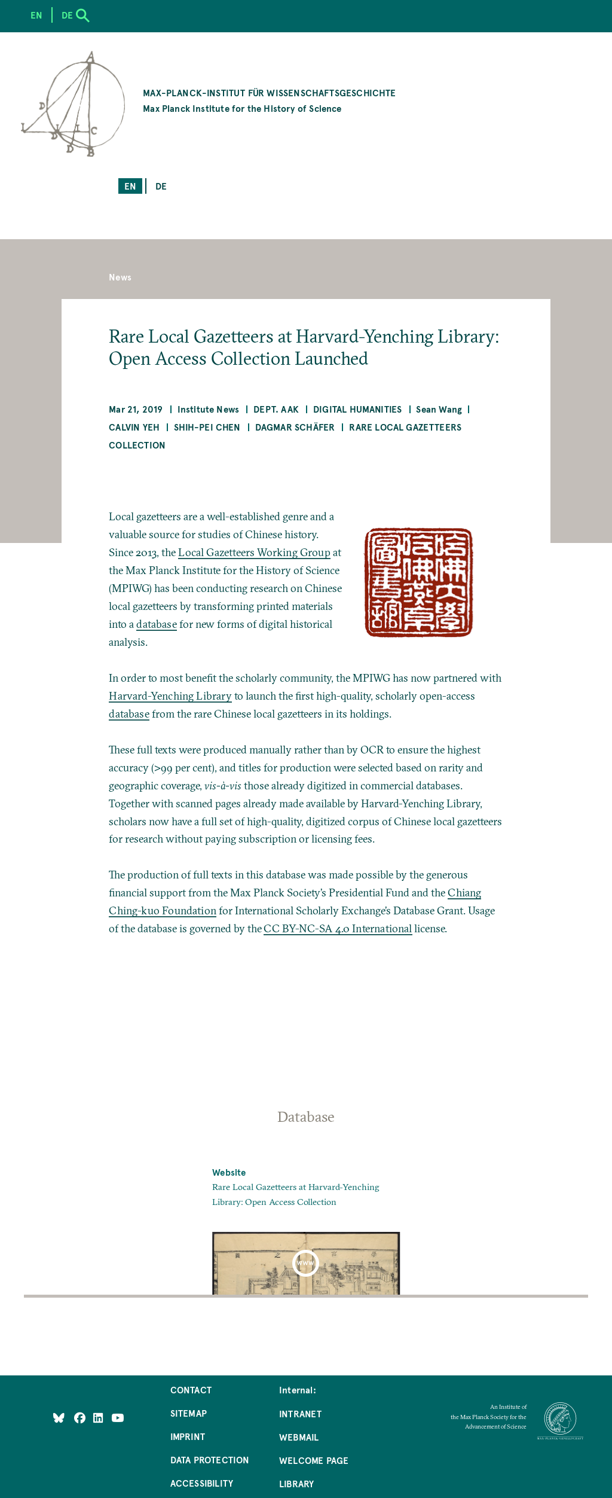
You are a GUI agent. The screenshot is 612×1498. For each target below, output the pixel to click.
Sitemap (188, 1413)
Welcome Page (313, 1460)
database (156, 624)
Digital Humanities (357, 408)
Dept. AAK (276, 408)
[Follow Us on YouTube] (117, 1417)
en (130, 185)
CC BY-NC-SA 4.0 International (338, 928)
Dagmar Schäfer (295, 426)
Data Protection (210, 1459)
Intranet (300, 1413)
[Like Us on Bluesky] (59, 1417)
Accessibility (201, 1482)
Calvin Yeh (134, 426)
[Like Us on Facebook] (81, 1417)
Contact (191, 1389)
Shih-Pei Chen (207, 426)
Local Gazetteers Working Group (254, 552)
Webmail (299, 1436)
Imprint (187, 1436)
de (161, 185)
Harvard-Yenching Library (170, 696)
